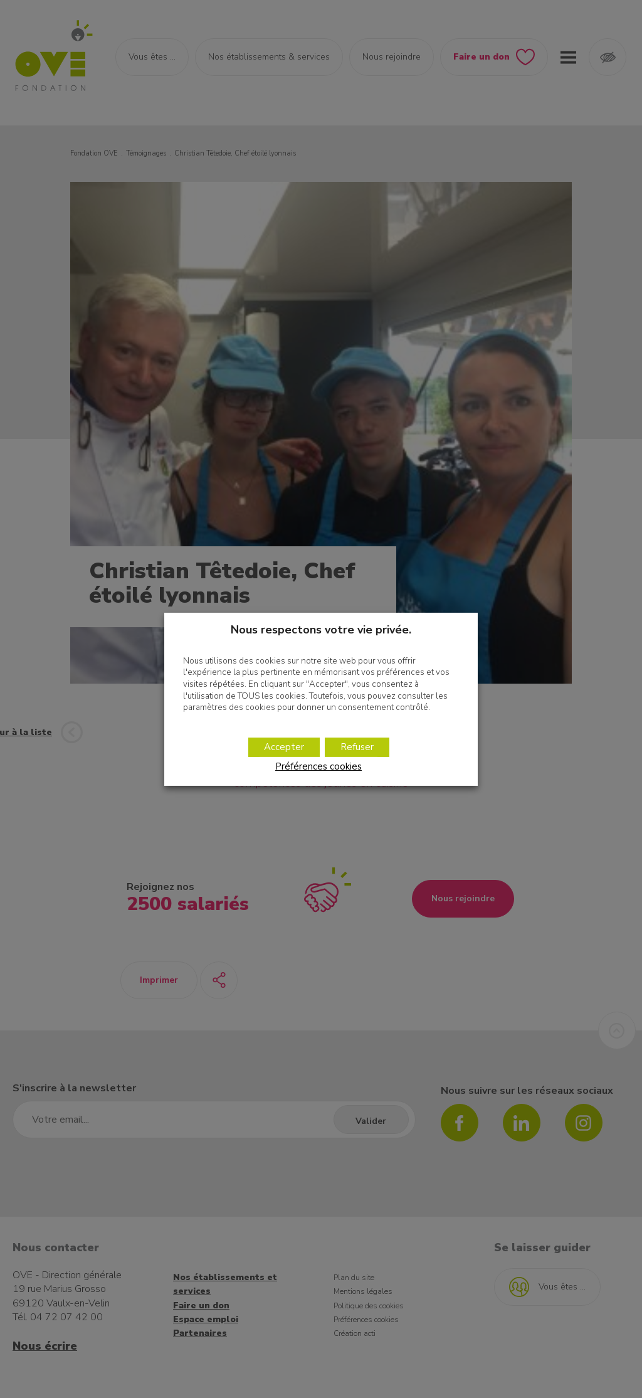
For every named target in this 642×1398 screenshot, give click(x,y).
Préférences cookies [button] (318, 766)
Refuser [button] (357, 747)
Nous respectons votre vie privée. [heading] (321, 629)
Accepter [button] (284, 747)
